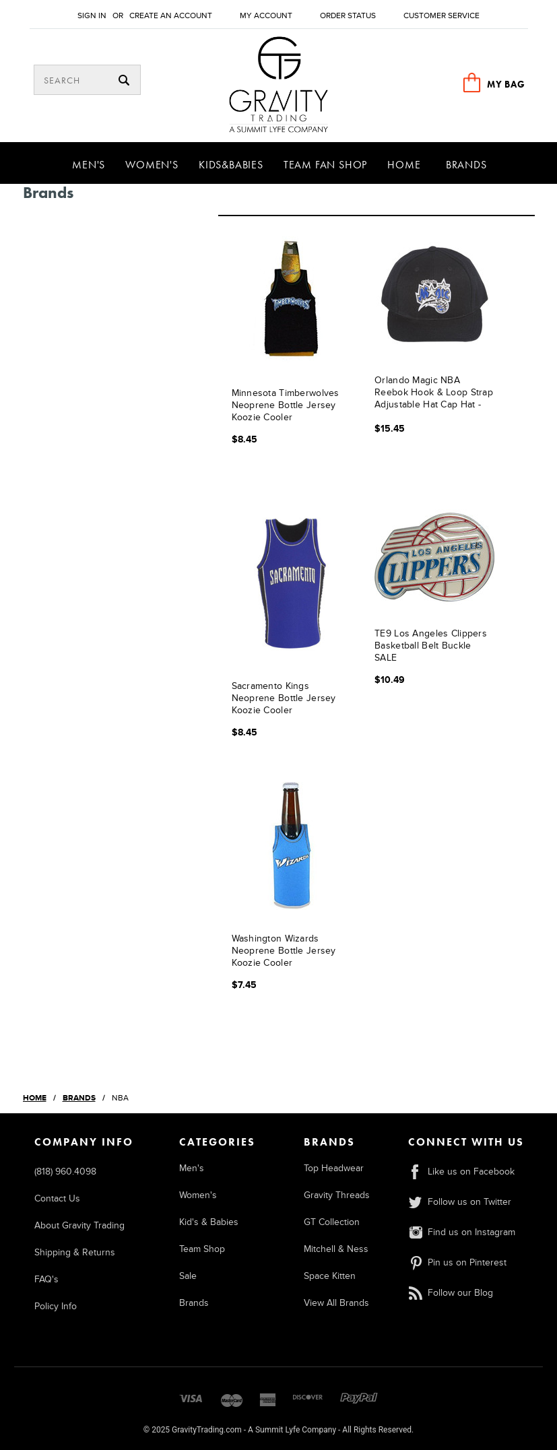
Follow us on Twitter (459, 1202)
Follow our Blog (450, 1292)
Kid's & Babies (208, 1222)
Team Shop (202, 1249)
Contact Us (57, 1198)
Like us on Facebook (461, 1171)
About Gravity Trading (79, 1225)
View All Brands (336, 1303)
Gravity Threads (337, 1195)
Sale (188, 1276)
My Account (266, 16)
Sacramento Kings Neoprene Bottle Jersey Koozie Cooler (284, 698)
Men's (88, 165)
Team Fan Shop (325, 165)
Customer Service (441, 16)
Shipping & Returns (74, 1252)
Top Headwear (334, 1168)
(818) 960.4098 (65, 1171)
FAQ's (46, 1279)
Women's (151, 165)
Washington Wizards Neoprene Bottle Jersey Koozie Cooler (284, 950)
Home (403, 165)
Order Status (348, 16)
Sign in (91, 16)
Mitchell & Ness (336, 1249)
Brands (466, 165)
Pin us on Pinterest (457, 1262)
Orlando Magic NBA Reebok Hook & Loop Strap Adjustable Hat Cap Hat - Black (433, 393)
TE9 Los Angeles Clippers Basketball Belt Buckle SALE (430, 645)
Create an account (170, 16)
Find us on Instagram (461, 1232)
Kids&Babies (231, 165)
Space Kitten (330, 1276)
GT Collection (332, 1222)
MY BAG (506, 84)
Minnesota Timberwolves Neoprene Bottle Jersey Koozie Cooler (285, 405)
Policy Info (55, 1306)
